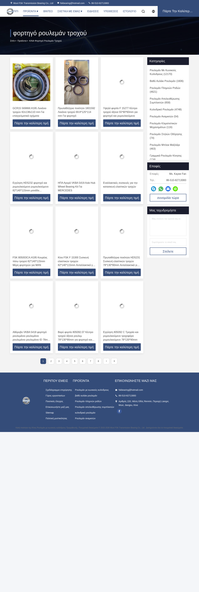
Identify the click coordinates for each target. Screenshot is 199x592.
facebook (140, 412)
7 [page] (90, 362)
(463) (165, 147)
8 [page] (98, 362)
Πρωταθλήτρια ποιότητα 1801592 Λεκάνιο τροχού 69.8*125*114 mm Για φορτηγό (76, 112)
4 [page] (67, 362)
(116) (163, 125)
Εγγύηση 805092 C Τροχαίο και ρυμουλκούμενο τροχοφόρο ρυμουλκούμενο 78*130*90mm (120, 336)
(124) (166, 157)
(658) (165, 100)
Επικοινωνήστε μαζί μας (64, 407)
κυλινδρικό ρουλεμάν (99, 413)
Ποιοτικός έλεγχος (61, 402)
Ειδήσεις (93, 11)
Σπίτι (15, 11)
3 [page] (59, 362)
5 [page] (74, 362)
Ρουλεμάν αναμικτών (99, 419)
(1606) (167, 81)
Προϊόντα (31, 11)
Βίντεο (48, 11)
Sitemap (57, 413)
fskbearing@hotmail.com (70, 3)
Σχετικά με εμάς (70, 11)
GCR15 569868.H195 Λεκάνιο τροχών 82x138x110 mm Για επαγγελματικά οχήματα (29, 112)
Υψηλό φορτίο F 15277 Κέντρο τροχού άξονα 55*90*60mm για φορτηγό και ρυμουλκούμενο (120, 112)
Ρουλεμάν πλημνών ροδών (102, 402)
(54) (164, 116)
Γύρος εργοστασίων (62, 396)
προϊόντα (22, 41)
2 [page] (51, 362)
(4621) (165, 90)
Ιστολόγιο (129, 11)
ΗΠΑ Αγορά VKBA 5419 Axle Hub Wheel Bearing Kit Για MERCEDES (76, 187)
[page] (106, 362)
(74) (166, 136)
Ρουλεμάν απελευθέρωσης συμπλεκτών (108, 407)
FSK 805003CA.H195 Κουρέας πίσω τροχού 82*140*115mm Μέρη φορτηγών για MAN (30, 261)
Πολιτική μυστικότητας (63, 419)
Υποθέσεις (111, 11)
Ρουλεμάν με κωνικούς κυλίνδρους (106, 390)
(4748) (166, 109)
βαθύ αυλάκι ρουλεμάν (100, 396)
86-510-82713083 (98, 3)
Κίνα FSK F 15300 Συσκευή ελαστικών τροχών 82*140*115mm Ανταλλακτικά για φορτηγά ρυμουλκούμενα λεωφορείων (76, 265)
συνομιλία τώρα (168, 198)
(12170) (163, 72)
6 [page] (82, 362)
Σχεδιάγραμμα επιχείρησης (66, 390)
